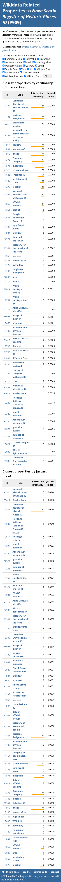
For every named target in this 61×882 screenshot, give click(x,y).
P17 (8, 144)
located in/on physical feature (19, 331)
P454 (7, 693)
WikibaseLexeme (31, 72)
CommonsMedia (13, 58)
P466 (7, 323)
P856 (7, 203)
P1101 (7, 686)
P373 (7, 159)
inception (17, 165)
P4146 (7, 421)
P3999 (7, 715)
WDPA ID (17, 821)
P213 (7, 381)
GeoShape (45, 58)
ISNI (14, 381)
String (41, 65)
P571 (7, 165)
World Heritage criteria (17, 289)
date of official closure (16, 715)
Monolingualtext (43, 62)
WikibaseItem (12, 72)
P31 (8, 149)
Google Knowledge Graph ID (18, 217)
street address (20, 170)
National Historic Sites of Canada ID (19, 194)
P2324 (7, 428)
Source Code (40, 871)
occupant (17, 323)
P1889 (7, 358)
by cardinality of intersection (36, 46)
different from (20, 358)
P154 (7, 816)
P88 (8, 706)
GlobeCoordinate (13, 62)
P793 (7, 226)
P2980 (7, 451)
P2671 (7, 217)
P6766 (7, 352)
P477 (7, 105)
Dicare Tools (12, 871)
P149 (7, 180)
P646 (7, 174)
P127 (7, 264)
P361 (7, 209)
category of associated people (18, 726)
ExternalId (31, 58)
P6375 (7, 170)
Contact (54, 871)
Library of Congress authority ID (19, 373)
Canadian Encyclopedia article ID (19, 461)
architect (17, 232)
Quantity (29, 65)
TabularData (11, 69)
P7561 (7, 248)
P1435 (7, 116)
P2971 (7, 238)
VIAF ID (16, 281)
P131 (7, 135)
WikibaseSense (34, 76)
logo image (18, 816)
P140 (7, 271)
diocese (16, 346)
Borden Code (19, 393)
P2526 (7, 194)
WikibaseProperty (14, 76)
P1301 (7, 436)
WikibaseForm (44, 69)
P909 (35, 34)
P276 (7, 186)
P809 (7, 821)
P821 (7, 444)
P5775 (7, 317)
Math (28, 62)
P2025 (7, 669)
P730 (7, 654)
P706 (7, 330)
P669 (7, 858)
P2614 (7, 289)
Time (23, 69)
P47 (8, 839)
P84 (8, 232)
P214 (7, 281)
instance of (18, 149)
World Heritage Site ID (19, 300)
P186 (7, 364)
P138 (7, 260)
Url (31, 69)
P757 (7, 300)
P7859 (7, 387)
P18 (8, 153)
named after (19, 260)
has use (16, 255)
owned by (17, 264)
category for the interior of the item (20, 248)
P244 (7, 373)
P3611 (7, 393)
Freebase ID (18, 174)
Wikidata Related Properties (21, 8)
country (16, 144)
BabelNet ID (19, 803)
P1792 (7, 726)
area (14, 277)
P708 (7, 346)
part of (16, 209)
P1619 (7, 340)
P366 (7, 255)
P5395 (7, 460)
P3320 (7, 413)
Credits (26, 871)
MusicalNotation (13, 65)
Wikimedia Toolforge (14, 876)
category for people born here (19, 756)
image (15, 153)
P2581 (7, 803)
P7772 (7, 309)
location (16, 186)
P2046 (7, 277)
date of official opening (16, 783)
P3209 (7, 402)
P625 (7, 124)
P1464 (7, 755)
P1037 (7, 662)
